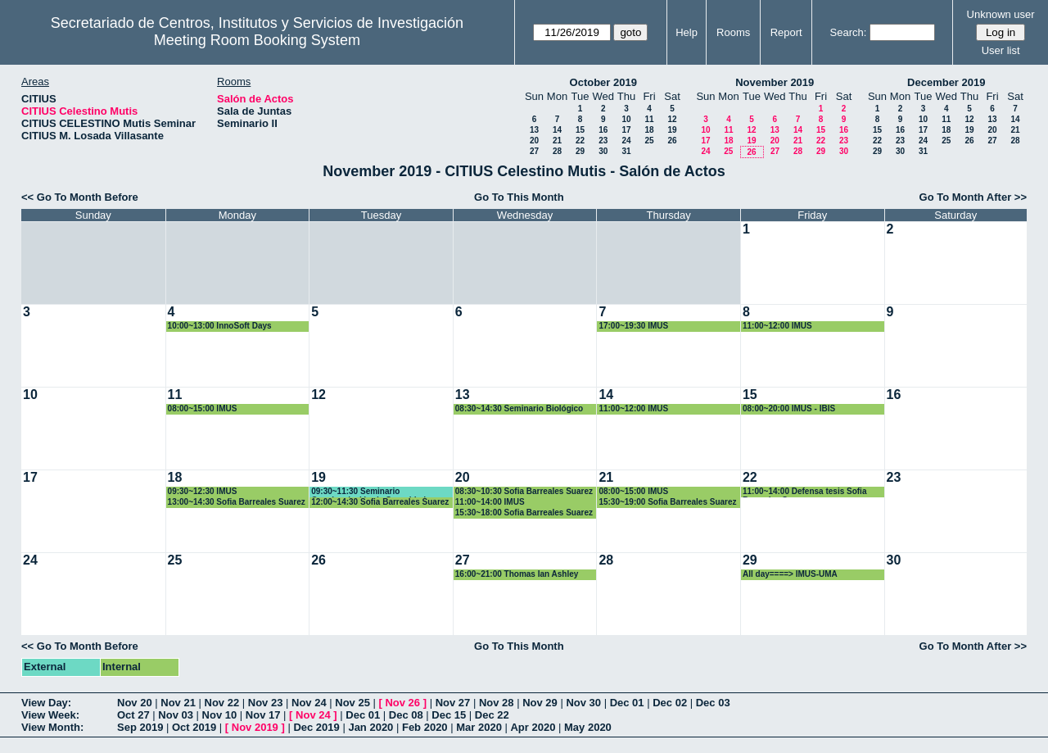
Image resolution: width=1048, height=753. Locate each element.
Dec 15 (448, 715)
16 (603, 129)
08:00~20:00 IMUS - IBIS (789, 408)
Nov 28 (496, 702)
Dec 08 (406, 715)
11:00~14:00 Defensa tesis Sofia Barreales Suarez (804, 492)
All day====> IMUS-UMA (790, 573)
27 (534, 151)
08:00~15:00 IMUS (202, 408)
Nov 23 (265, 702)
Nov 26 (402, 702)
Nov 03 (175, 715)
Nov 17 (263, 715)
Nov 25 (352, 702)
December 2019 (946, 82)
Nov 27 (453, 702)
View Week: (50, 715)
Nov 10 (219, 715)
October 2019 (603, 82)
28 (557, 151)
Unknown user (1001, 14)
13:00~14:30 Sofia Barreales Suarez (236, 501)
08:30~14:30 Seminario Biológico (519, 408)
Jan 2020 (370, 727)
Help (686, 32)
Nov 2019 (255, 727)
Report (786, 32)
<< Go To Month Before (79, 197)
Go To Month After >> (973, 197)
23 (603, 140)
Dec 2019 (316, 727)
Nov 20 (134, 702)
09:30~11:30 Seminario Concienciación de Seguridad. (369, 492)
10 (625, 119)
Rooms (733, 32)
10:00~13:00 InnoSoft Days (220, 325)
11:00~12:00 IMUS (777, 325)
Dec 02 (670, 702)
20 (534, 140)
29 (580, 151)
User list (1001, 50)
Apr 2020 (532, 727)
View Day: (46, 702)
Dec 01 (627, 702)
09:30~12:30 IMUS (202, 491)
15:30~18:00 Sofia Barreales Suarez (524, 512)
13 (534, 129)
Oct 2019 (194, 727)
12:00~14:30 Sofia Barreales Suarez (380, 501)
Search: (848, 32)
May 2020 (588, 727)
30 (603, 151)
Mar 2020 (479, 727)
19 (671, 129)
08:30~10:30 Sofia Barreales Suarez (524, 491)
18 (648, 129)
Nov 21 (178, 702)
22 (580, 140)
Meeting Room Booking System (257, 40)
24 (625, 140)
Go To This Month (519, 197)
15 (580, 129)
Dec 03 (713, 702)
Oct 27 (133, 715)
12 (671, 119)
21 (557, 140)
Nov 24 (309, 702)
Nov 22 (222, 702)
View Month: (52, 727)
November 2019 (774, 82)
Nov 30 (583, 702)
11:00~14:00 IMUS (490, 501)
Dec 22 (492, 715)
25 (648, 140)
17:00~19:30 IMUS (633, 325)
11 (648, 119)
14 (557, 129)
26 (671, 140)
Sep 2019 (140, 727)
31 (625, 151)
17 (625, 129)
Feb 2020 (425, 727)
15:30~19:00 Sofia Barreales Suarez (667, 501)
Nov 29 (540, 702)
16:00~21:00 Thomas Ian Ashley (517, 573)
